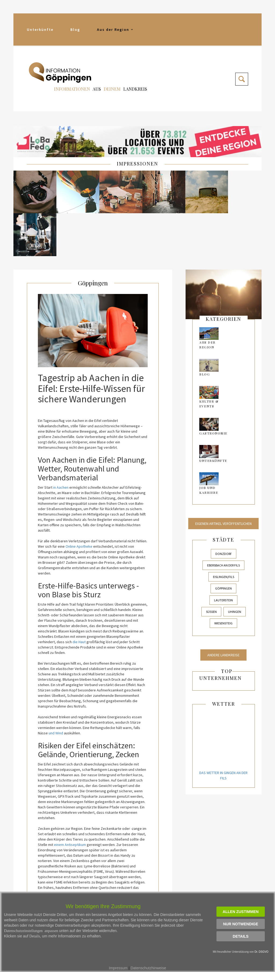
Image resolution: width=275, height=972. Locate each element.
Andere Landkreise (223, 610)
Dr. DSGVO (262, 951)
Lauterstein (223, 556)
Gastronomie (213, 389)
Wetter (223, 659)
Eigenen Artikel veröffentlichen (223, 479)
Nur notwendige (240, 924)
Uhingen (234, 567)
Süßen (211, 567)
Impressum (118, 968)
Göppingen (93, 238)
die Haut (79, 597)
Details (241, 936)
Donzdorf (223, 509)
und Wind (56, 688)
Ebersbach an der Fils (223, 521)
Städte (223, 495)
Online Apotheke (79, 501)
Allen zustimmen (241, 912)
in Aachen (60, 442)
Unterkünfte (40, 29)
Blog (75, 29)
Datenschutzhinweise (148, 968)
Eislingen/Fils (223, 533)
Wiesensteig (223, 579)
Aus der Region (115, 29)
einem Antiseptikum (70, 800)
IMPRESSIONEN (137, 163)
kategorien (223, 274)
